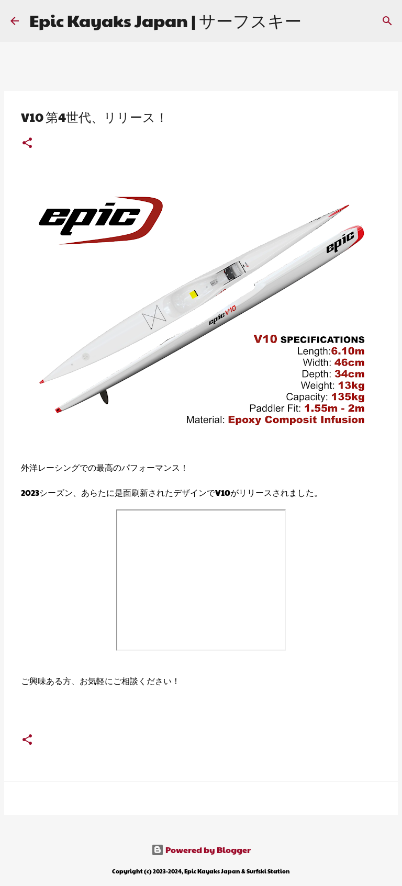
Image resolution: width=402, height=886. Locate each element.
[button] (27, 144)
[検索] (387, 20)
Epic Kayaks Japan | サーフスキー (165, 20)
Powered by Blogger (201, 850)
